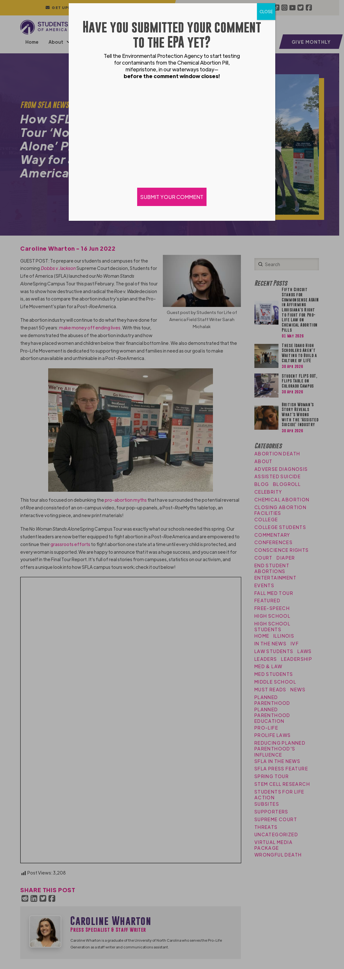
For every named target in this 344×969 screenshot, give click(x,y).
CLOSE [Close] (266, 11)
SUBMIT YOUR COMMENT (172, 196)
